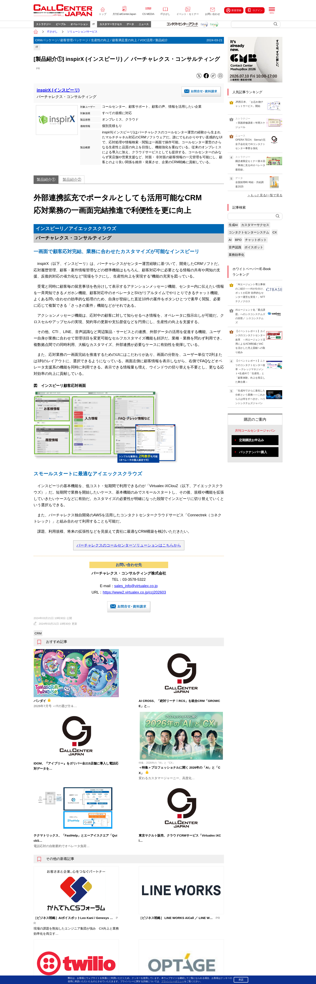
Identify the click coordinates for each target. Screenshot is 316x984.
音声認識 (235, 250)
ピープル (65, 26)
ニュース (162, 26)
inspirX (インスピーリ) (58, 93)
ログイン (255, 10)
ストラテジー (45, 26)
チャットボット (256, 243)
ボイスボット (253, 250)
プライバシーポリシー (235, 973)
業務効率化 (236, 258)
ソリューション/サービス (82, 34)
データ (145, 26)
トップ (102, 14)
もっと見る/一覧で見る (266, 198)
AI (230, 243)
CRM (38, 637)
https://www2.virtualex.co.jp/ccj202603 (134, 596)
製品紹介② (72, 183)
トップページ (70, 918)
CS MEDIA (148, 14)
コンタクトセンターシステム (249, 236)
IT (103, 26)
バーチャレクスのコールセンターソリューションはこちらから (129, 549)
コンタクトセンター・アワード (208, 943)
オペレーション (86, 26)
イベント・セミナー (187, 14)
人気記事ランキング (247, 95)
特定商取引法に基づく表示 (267, 973)
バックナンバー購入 (253, 455)
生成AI (233, 228)
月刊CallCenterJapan (124, 14)
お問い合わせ (212, 14)
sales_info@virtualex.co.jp (136, 589)
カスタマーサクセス (123, 26)
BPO (238, 243)
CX (274, 236)
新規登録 (233, 10)
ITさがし (165, 14)
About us (67, 950)
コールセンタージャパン (205, 918)
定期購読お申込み (251, 443)
